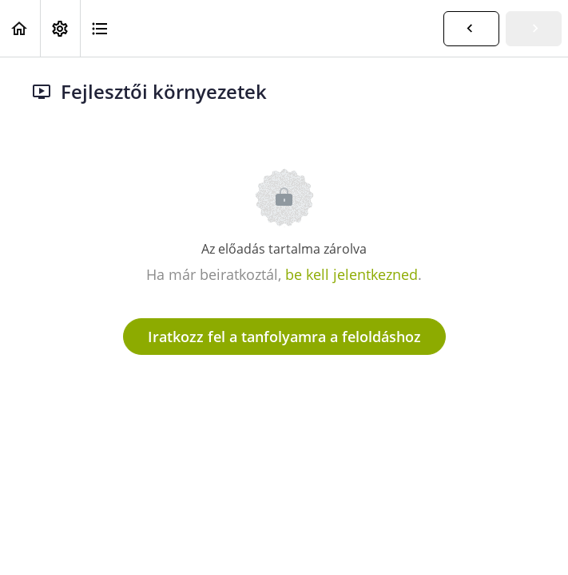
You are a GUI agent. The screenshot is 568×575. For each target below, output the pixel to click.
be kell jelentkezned (351, 274)
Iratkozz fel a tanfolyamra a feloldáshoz (284, 336)
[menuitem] (60, 28)
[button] (20, 28)
